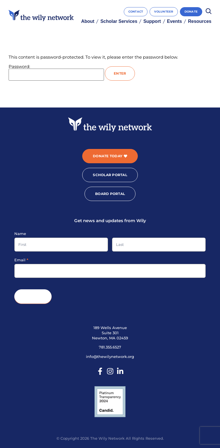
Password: (56, 72)
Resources (199, 21)
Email (21, 260)
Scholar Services (118, 21)
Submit (33, 296)
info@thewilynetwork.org (110, 356)
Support (152, 21)
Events (174, 21)
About (87, 21)
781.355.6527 (110, 347)
